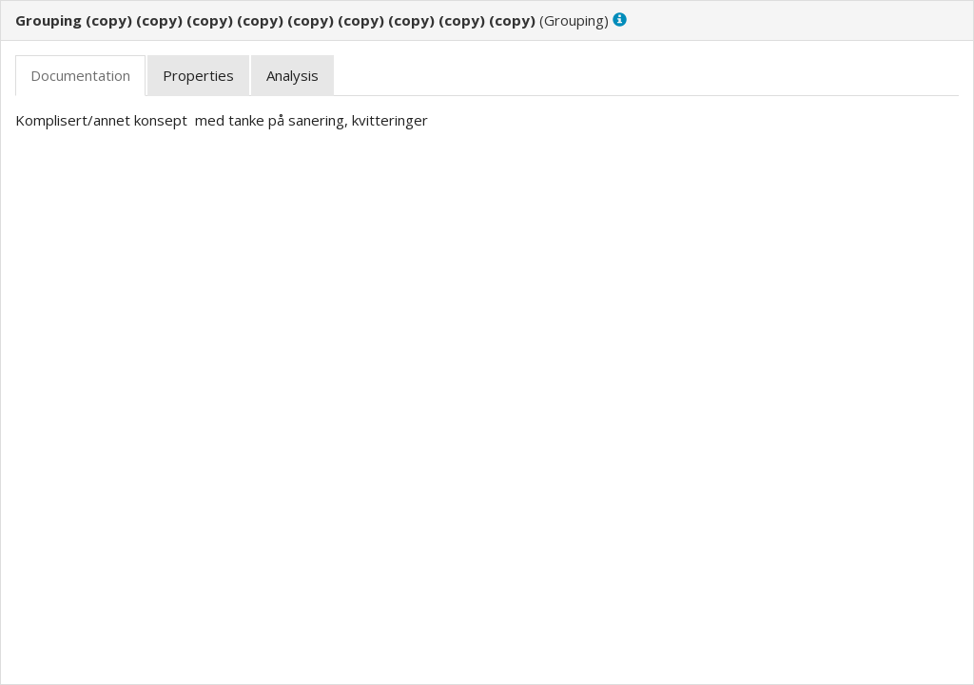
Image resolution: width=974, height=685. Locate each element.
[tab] (80, 75)
